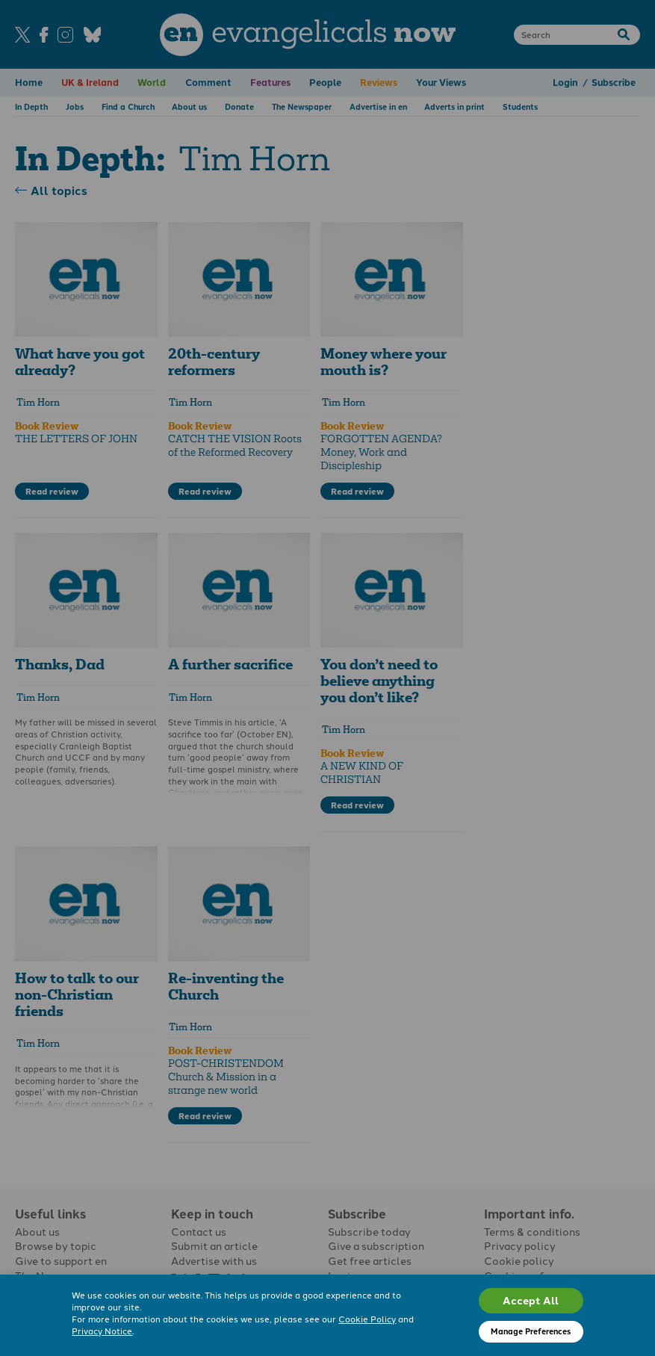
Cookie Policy (367, 1319)
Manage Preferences (531, 1331)
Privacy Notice (102, 1331)
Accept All (531, 1299)
